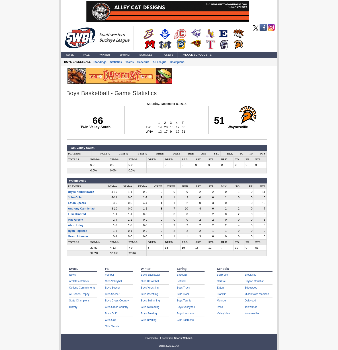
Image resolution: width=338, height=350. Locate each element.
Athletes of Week (79, 281)
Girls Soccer (112, 294)
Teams (129, 62)
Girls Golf (110, 320)
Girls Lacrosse (185, 320)
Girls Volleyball (114, 281)
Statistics (116, 62)
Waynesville (252, 313)
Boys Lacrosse (185, 313)
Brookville (250, 274)
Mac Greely (75, 219)
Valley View (223, 313)
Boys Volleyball (186, 307)
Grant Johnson (78, 236)
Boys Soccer (112, 287)
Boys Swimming (150, 300)
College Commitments (82, 287)
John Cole (75, 197)
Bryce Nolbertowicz (81, 191)
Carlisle (221, 281)
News (72, 274)
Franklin (221, 294)
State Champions (79, 300)
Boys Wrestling (150, 287)
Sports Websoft (183, 338)
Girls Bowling (148, 320)
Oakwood (250, 300)
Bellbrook (222, 274)
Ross (220, 307)
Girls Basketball (150, 281)
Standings (100, 62)
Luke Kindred (77, 214)
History (73, 307)
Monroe (221, 300)
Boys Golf (111, 313)
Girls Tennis (112, 326)
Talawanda (251, 307)
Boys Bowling (149, 313)
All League (159, 62)
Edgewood (251, 287)
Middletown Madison (257, 294)
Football (110, 274)
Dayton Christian (254, 281)
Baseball (182, 274)
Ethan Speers (77, 203)
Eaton (220, 287)
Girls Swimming (150, 307)
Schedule (143, 62)
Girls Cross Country (116, 307)
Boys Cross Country (117, 300)
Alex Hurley (75, 225)
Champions (177, 62)
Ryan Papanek (77, 230)
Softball (181, 281)
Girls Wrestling (149, 294)
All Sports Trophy (79, 294)
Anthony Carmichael (81, 208)
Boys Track (183, 287)
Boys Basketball (150, 274)
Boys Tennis (184, 300)
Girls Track (183, 294)
